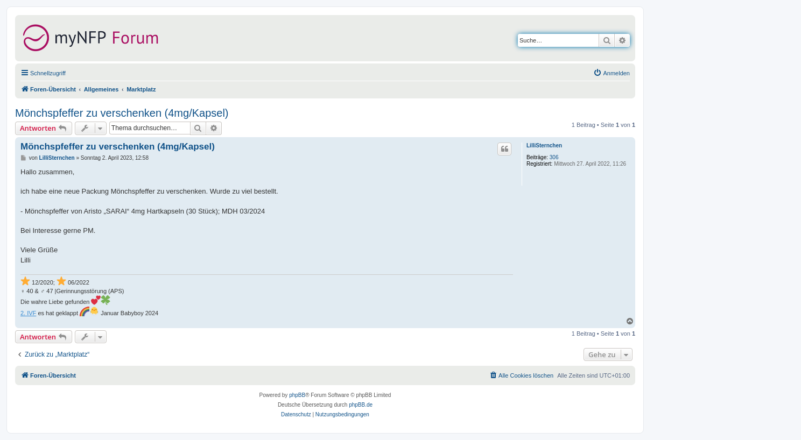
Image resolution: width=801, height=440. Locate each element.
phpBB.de (361, 405)
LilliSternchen (544, 145)
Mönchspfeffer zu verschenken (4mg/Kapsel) (122, 113)
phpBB (297, 395)
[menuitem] (611, 73)
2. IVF (28, 313)
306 (554, 157)
